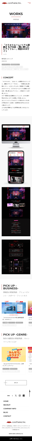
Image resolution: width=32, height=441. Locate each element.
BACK (16, 382)
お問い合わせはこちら (16, 438)
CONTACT (7, 416)
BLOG (5, 412)
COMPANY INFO (9, 408)
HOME (5, 401)
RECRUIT (6, 405)
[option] (14, 314)
